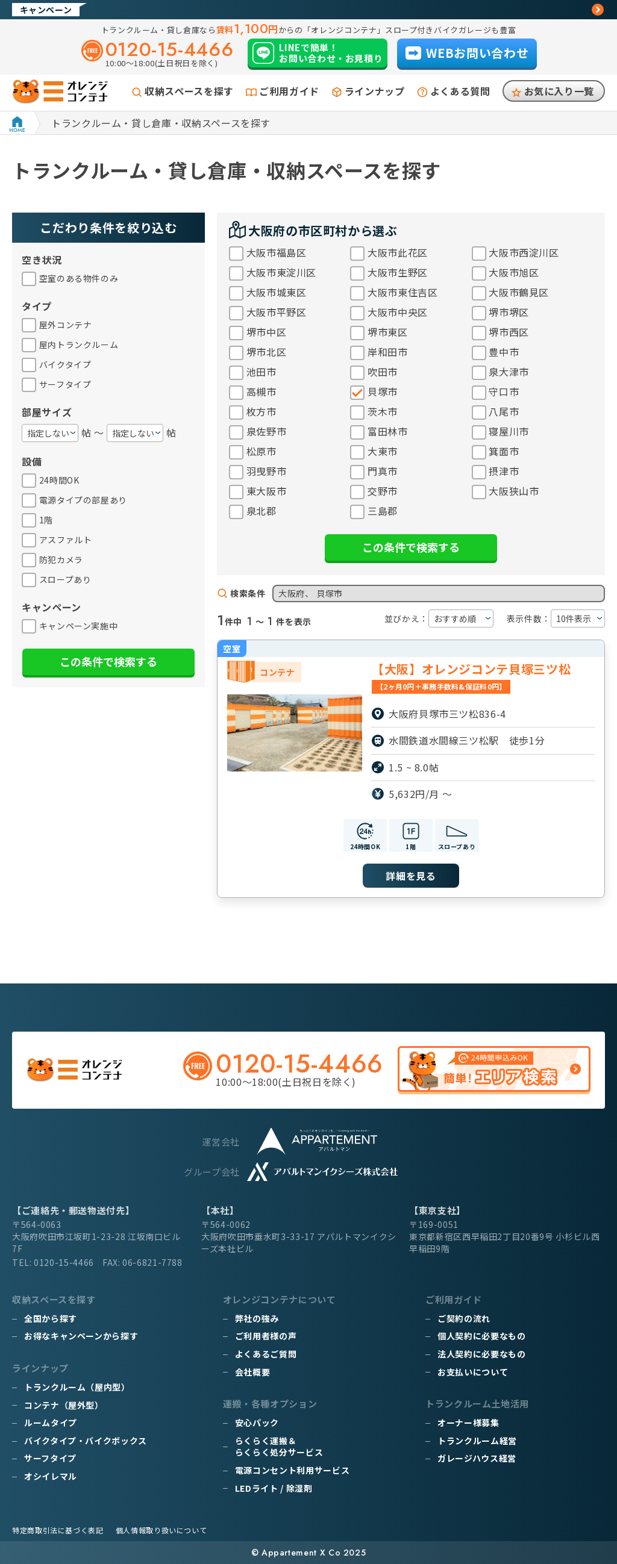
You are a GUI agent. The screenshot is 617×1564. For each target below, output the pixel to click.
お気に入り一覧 (559, 91)
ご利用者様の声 (265, 1336)
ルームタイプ (50, 1422)
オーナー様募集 (468, 1422)
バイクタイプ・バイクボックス (85, 1441)
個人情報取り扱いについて (161, 1530)
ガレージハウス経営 (476, 1458)
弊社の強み (257, 1318)
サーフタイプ (50, 1458)
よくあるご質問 (265, 1354)
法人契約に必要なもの (481, 1354)
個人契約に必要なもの (481, 1336)
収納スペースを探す (189, 91)
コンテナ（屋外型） (64, 1405)
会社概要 (253, 1372)
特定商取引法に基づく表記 (58, 1530)
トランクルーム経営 (477, 1441)
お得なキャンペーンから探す (81, 1336)
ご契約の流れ (463, 1318)
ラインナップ (375, 91)
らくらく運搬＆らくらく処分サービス (279, 1447)
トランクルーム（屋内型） (77, 1387)
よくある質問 (460, 91)
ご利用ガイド (289, 91)
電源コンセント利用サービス (292, 1470)
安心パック (257, 1422)
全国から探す (50, 1318)
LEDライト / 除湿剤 (274, 1488)
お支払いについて (472, 1372)
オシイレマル (50, 1476)
